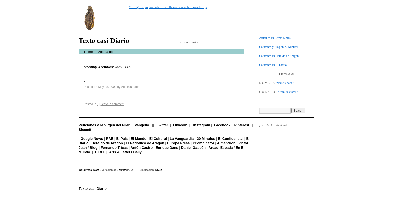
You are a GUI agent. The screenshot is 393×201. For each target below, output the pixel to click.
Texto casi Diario (104, 40)
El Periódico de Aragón (145, 143)
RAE (109, 139)
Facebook (222, 125)
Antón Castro (142, 148)
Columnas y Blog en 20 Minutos (278, 47)
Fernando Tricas (114, 148)
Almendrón (226, 143)
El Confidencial (230, 139)
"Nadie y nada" (284, 83)
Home (88, 52)
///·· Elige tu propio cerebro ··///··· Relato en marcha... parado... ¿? (168, 7)
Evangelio (141, 125)
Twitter (162, 125)
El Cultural (158, 139)
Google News (92, 139)
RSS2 (158, 170)
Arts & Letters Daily (125, 152)
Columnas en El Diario (273, 65)
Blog (93, 148)
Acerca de (105, 52)
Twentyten (123, 170)
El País (122, 139)
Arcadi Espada (220, 148)
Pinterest (241, 125)
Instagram (201, 125)
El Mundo (138, 139)
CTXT (99, 152)
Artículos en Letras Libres (275, 38)
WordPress (85, 170)
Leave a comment (112, 104)
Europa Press (178, 143)
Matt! (96, 170)
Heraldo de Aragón (107, 143)
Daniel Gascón (193, 148)
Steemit (85, 130)
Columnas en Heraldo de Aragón (279, 56)
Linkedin (180, 125)
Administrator (130, 87)
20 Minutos (206, 139)
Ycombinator (203, 143)
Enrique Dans (167, 148)
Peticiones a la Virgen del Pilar (104, 125)
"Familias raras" (288, 92)
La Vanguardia (182, 139)
